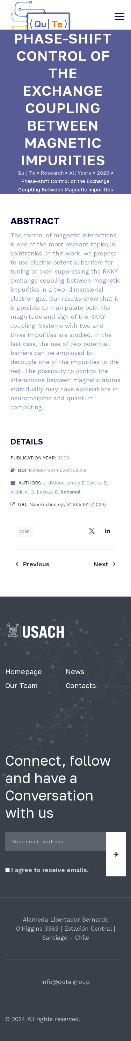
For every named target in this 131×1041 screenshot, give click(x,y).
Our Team (21, 685)
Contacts (81, 685)
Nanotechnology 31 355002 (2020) (67, 504)
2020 (24, 531)
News (75, 671)
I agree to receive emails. (47, 870)
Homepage (23, 671)
